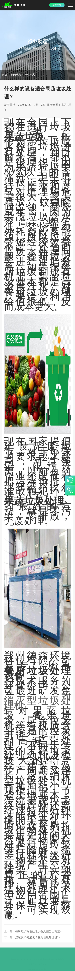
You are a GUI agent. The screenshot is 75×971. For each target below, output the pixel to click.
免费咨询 (57, 5)
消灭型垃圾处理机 (37, 703)
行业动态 (29, 74)
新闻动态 (16, 74)
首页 (4, 74)
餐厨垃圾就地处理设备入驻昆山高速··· (38, 931)
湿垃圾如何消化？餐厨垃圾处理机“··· (38, 937)
